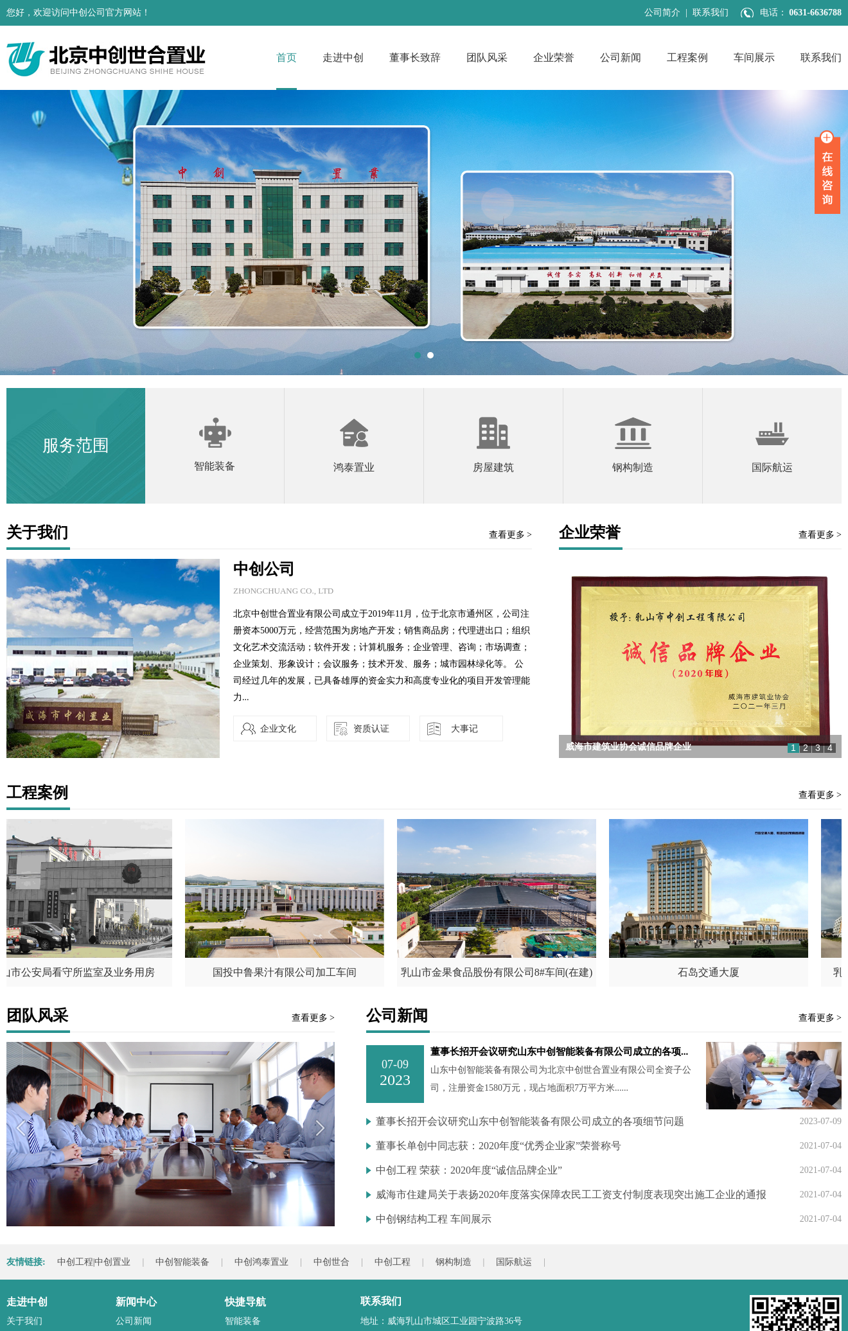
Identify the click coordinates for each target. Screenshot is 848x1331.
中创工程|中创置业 (94, 1262)
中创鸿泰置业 (261, 1262)
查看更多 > (510, 535)
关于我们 (24, 1321)
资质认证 (371, 729)
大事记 (464, 729)
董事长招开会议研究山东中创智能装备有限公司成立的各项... (559, 1051)
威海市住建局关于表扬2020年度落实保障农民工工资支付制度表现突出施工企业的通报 (571, 1194)
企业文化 (278, 729)
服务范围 (75, 445)
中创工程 (393, 1262)
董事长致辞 (415, 57)
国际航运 (514, 1262)
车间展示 (754, 57)
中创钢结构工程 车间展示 (433, 1218)
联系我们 (711, 12)
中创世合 (331, 1262)
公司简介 (662, 12)
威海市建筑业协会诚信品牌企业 (628, 746)
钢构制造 (454, 1262)
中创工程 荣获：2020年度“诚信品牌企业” (469, 1170)
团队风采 (487, 57)
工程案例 (687, 57)
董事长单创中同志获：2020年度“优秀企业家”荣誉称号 (498, 1145)
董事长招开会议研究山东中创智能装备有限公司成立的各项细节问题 (530, 1121)
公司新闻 (620, 57)
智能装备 (243, 1321)
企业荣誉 (553, 57)
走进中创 (343, 57)
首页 (286, 57)
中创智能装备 (182, 1262)
